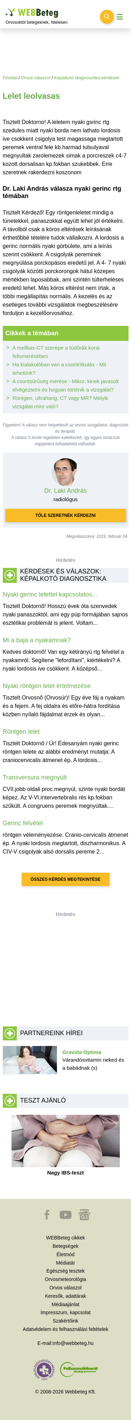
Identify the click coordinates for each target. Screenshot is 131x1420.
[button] (47, 1218)
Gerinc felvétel (23, 823)
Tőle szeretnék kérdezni (65, 515)
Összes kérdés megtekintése (65, 879)
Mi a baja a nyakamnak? (37, 640)
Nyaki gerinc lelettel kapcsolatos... (50, 594)
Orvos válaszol (35, 77)
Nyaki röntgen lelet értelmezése (47, 685)
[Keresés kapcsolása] (107, 17)
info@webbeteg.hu (73, 1343)
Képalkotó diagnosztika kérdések (86, 77)
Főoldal (10, 77)
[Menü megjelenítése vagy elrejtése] (120, 17)
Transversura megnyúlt (35, 777)
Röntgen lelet (21, 731)
